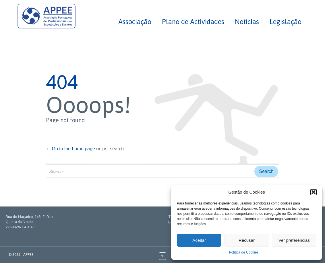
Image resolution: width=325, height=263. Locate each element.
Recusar (247, 240)
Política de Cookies (244, 252)
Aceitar (199, 240)
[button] (313, 192)
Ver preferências (294, 240)
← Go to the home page (70, 148)
